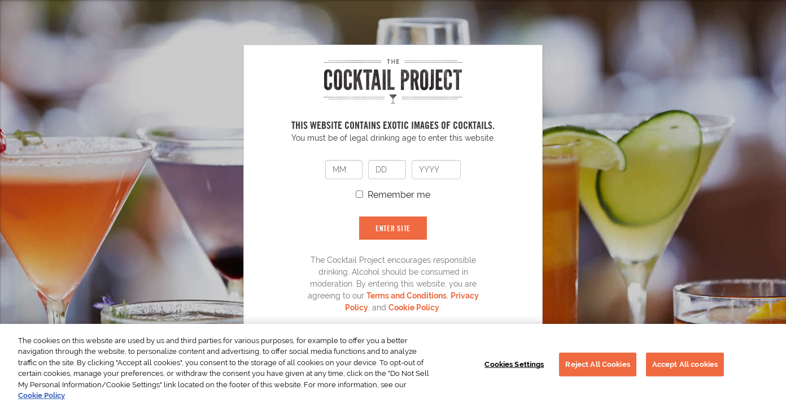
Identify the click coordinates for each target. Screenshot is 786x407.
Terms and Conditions (406, 295)
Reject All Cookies (597, 364)
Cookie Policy (413, 307)
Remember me (399, 194)
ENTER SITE (393, 228)
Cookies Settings (514, 364)
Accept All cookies (685, 364)
